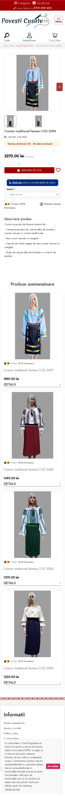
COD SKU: (12, 137)
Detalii (32, 384)
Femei (12, 45)
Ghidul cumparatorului (14, 723)
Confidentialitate (11, 738)
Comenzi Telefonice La (32, 8)
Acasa (5, 45)
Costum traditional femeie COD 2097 (28, 370)
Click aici (17, 182)
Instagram (22, 3)
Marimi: (10, 189)
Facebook (41, 3)
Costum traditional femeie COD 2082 (28, 469)
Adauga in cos (31, 170)
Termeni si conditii (12, 728)
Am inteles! (53, 766)
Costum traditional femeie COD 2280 (28, 668)
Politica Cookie (11, 733)
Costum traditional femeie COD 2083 (29, 568)
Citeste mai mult (12, 789)
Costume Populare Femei (25, 45)
